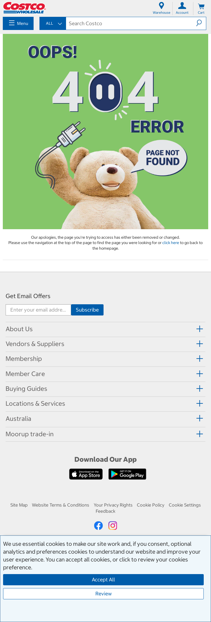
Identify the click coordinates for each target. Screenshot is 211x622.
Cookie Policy (150, 505)
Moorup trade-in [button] (30, 434)
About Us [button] (19, 329)
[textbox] (131, 23)
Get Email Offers (28, 296)
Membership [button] (24, 359)
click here (171, 242)
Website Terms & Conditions (60, 505)
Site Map (19, 505)
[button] (201, 23)
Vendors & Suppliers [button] (35, 344)
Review (103, 593)
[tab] (105, 329)
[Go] (87, 309)
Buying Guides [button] (26, 389)
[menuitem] (18, 23)
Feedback (105, 511)
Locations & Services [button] (35, 403)
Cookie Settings (185, 505)
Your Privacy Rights (113, 505)
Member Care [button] (25, 374)
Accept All (103, 579)
